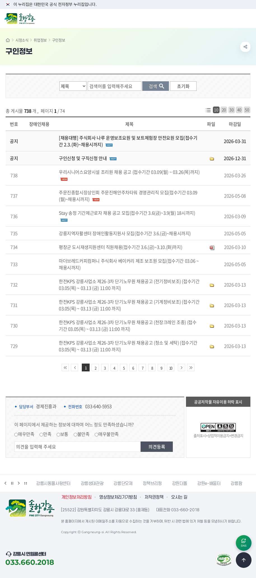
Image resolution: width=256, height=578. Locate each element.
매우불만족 (108, 434)
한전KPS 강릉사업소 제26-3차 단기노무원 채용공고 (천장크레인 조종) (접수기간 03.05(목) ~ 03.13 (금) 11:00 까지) (127, 325)
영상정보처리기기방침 (118, 497)
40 (239, 109)
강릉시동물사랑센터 (53, 483)
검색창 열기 (237, 18)
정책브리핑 (152, 483)
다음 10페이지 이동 (181, 367)
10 (216, 109)
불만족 (83, 434)
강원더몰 (179, 483)
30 (231, 109)
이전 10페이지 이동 (74, 367)
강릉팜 (236, 483)
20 (224, 109)
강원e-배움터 (208, 483)
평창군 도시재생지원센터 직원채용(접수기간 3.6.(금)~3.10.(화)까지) (120, 247)
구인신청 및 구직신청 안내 (83, 158)
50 (247, 109)
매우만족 (26, 434)
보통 (64, 434)
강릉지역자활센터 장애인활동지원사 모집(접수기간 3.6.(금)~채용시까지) (125, 233)
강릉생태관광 (92, 483)
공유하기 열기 (245, 47)
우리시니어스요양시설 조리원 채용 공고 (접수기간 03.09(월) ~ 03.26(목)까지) (129, 171)
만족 (47, 434)
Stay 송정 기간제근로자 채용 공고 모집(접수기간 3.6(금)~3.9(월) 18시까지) (127, 212)
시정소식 (21, 40)
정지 (12, 483)
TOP (244, 560)
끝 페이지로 (190, 367)
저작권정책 (154, 497)
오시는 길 (179, 497)
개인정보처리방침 (76, 497)
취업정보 (40, 40)
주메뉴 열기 (248, 18)
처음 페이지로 (65, 367)
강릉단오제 (122, 483)
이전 (5, 483)
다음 (19, 483)
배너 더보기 (25, 483)
